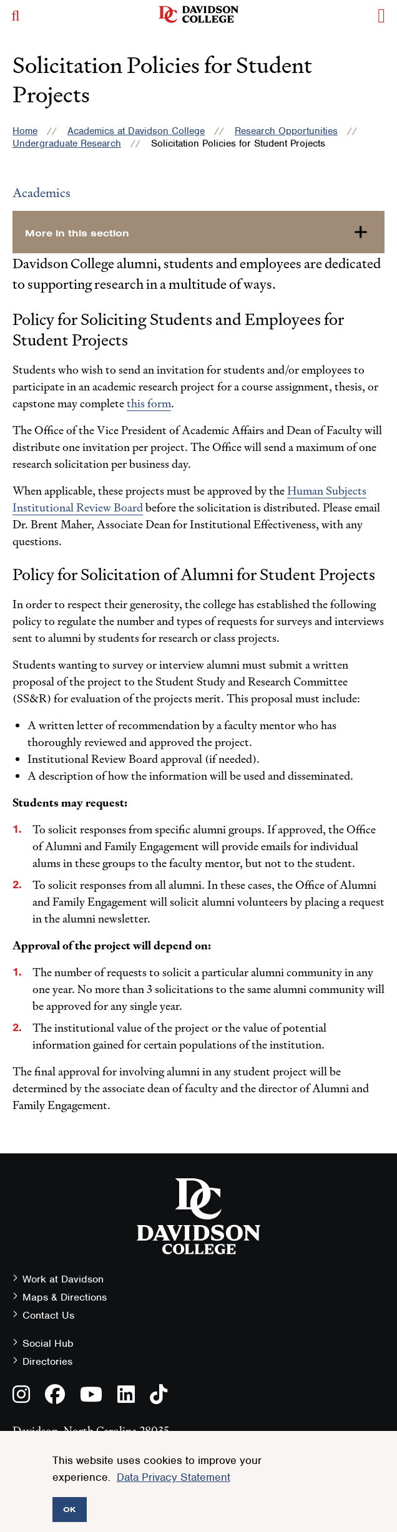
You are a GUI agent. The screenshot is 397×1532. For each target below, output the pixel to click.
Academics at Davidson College (136, 131)
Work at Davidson (63, 1279)
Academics (41, 193)
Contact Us (48, 1315)
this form (149, 403)
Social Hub (48, 1343)
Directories (47, 1361)
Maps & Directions (64, 1297)
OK (69, 1509)
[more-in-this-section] (198, 232)
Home (24, 131)
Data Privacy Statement (173, 1477)
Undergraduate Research (66, 143)
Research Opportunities (286, 131)
